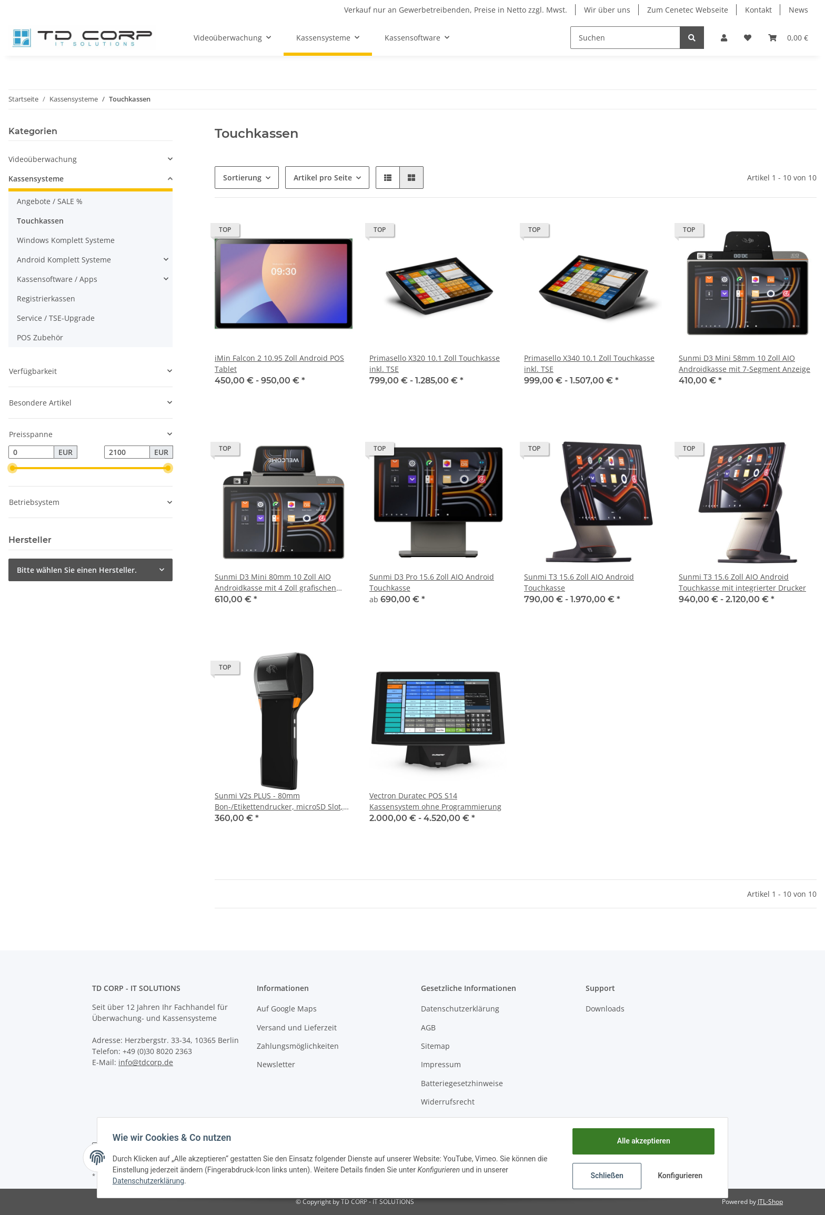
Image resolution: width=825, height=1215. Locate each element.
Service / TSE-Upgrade (56, 318)
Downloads (605, 1009)
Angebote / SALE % (50, 201)
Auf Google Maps (287, 1009)
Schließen (605, 1175)
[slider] (12, 468)
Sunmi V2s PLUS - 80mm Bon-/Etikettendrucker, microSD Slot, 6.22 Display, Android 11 (279, 801)
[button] (724, 37)
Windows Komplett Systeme (66, 240)
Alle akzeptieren (641, 1141)
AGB (428, 1027)
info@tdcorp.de (145, 1062)
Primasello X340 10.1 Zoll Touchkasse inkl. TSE (589, 363)
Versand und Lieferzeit (297, 1027)
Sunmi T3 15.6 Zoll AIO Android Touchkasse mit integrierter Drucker (742, 582)
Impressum (441, 1064)
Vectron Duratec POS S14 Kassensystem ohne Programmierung (435, 801)
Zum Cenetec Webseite (687, 10)
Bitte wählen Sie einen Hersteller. (77, 570)
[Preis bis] (127, 452)
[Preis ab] (31, 452)
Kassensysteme (36, 179)
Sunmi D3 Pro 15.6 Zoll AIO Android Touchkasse (431, 582)
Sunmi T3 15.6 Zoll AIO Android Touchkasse (579, 582)
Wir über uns (607, 10)
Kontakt (758, 10)
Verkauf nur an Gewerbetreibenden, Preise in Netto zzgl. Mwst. (455, 10)
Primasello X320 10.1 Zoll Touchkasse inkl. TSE (434, 363)
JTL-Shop (770, 1201)
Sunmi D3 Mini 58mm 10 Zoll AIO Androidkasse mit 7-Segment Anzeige (744, 363)
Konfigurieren (679, 1175)
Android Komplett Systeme (64, 260)
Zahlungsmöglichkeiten (298, 1046)
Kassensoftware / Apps (57, 279)
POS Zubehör (40, 337)
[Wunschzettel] (748, 37)
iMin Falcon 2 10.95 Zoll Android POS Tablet (279, 363)
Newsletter (276, 1064)
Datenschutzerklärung (460, 1009)
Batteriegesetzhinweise (462, 1083)
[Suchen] (625, 37)
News (798, 10)
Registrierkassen (46, 298)
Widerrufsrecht (448, 1102)
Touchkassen (40, 221)
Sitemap (435, 1046)
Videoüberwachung (42, 159)
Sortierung (242, 178)
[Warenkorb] (788, 37)
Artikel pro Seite (323, 178)
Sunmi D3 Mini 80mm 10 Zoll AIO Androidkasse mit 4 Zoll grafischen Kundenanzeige (275, 582)
